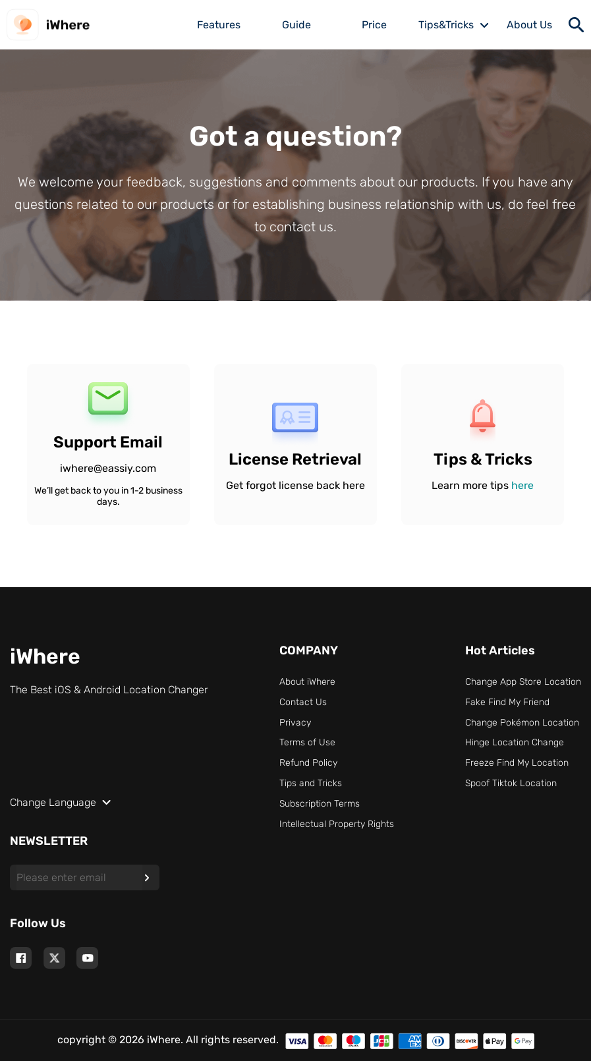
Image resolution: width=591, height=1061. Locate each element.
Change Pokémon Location (522, 722)
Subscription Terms (319, 803)
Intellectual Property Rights (336, 824)
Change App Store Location (523, 681)
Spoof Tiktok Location (511, 783)
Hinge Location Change (514, 742)
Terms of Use (307, 742)
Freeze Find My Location (517, 762)
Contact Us (303, 702)
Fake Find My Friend (507, 702)
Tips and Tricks (310, 783)
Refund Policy (308, 762)
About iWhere (307, 681)
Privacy (295, 722)
